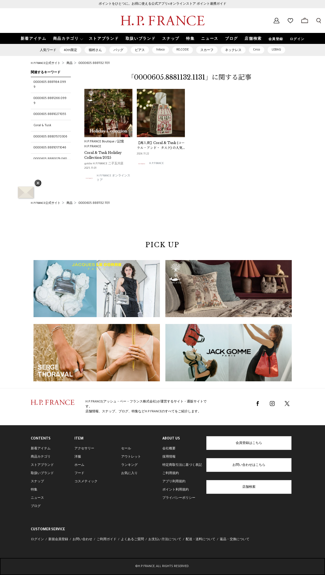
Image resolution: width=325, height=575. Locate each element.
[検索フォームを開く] (318, 20)
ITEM (79, 439)
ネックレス (233, 50)
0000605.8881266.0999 (50, 101)
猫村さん (95, 50)
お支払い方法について (164, 539)
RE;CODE (182, 50)
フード (79, 473)
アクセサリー (84, 448)
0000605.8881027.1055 (50, 114)
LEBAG (276, 50)
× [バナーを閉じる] (38, 183)
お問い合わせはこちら (248, 465)
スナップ (37, 481)
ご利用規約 (170, 473)
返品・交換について (234, 539)
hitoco (160, 50)
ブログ (36, 506)
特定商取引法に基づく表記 (182, 465)
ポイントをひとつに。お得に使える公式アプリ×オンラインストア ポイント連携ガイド (162, 4)
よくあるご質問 (132, 539)
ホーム (79, 465)
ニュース (37, 498)
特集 (34, 490)
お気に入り (129, 473)
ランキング (129, 465)
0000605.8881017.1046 (50, 148)
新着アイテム (41, 448)
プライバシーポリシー (178, 498)
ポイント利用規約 (175, 490)
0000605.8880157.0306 (50, 137)
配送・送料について (200, 539)
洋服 (77, 457)
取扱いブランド (42, 473)
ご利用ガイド (106, 539)
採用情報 (169, 457)
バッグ (118, 50)
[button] (67, 38)
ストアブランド (42, 465)
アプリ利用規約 (173, 481)
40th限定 (70, 50)
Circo (256, 50)
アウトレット (131, 457)
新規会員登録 (58, 539)
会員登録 (275, 39)
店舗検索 (248, 487)
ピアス (140, 50)
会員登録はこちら (249, 443)
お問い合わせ (82, 539)
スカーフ (206, 50)
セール (126, 448)
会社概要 (169, 448)
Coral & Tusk (42, 125)
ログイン (297, 39)
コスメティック (86, 481)
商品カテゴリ (41, 457)
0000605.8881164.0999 (50, 85)
